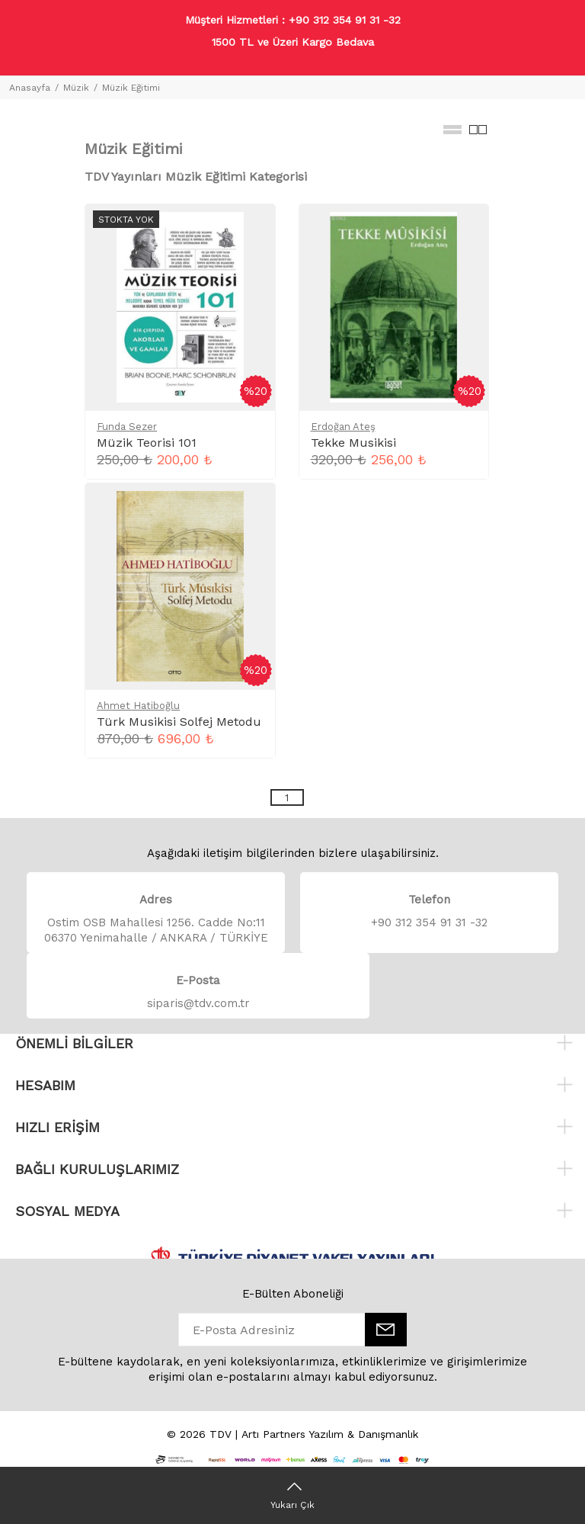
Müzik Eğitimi (131, 87)
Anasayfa (29, 87)
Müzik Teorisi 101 (147, 442)
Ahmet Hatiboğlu (138, 705)
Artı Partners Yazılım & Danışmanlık (329, 1434)
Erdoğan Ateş (343, 426)
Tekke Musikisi (353, 442)
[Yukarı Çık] (292, 1495)
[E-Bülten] (386, 1329)
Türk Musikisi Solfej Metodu (179, 721)
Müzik (76, 87)
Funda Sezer (127, 426)
